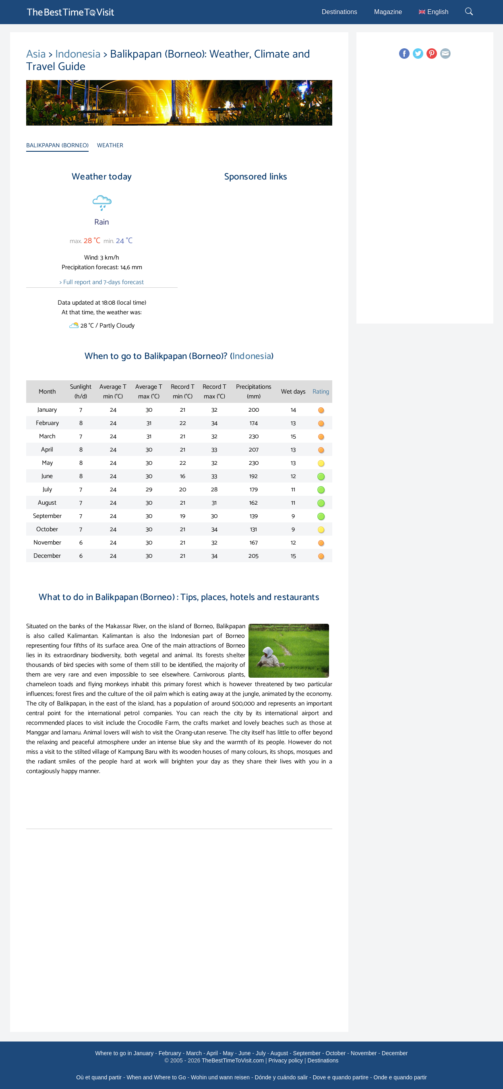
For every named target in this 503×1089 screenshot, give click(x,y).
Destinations (339, 11)
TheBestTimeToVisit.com (233, 1060)
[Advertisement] (255, 257)
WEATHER (110, 145)
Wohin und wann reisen (220, 1077)
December (395, 1053)
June (244, 1053)
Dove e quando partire (341, 1077)
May (228, 1053)
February (170, 1053)
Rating (321, 391)
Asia (37, 54)
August (279, 1053)
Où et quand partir (99, 1077)
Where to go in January (124, 1053)
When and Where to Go (156, 1077)
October (336, 1053)
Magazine (388, 11)
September (307, 1053)
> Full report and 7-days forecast (102, 282)
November (364, 1053)
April (212, 1053)
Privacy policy (286, 1060)
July (261, 1053)
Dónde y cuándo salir (281, 1077)
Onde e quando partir (400, 1077)
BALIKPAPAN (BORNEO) (57, 145)
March (194, 1053)
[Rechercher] (470, 12)
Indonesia (79, 54)
